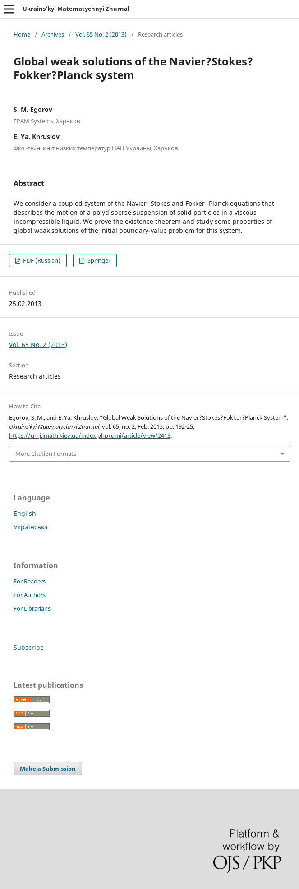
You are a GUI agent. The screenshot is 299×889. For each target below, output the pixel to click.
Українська (31, 527)
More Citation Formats (45, 453)
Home (22, 34)
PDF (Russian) (41, 260)
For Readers (30, 581)
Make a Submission (48, 768)
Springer (98, 260)
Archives (52, 34)
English (25, 513)
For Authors (30, 595)
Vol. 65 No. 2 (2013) (101, 34)
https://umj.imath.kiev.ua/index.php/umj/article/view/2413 (89, 435)
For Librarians (32, 608)
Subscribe (29, 647)
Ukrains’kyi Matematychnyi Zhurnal (76, 9)
